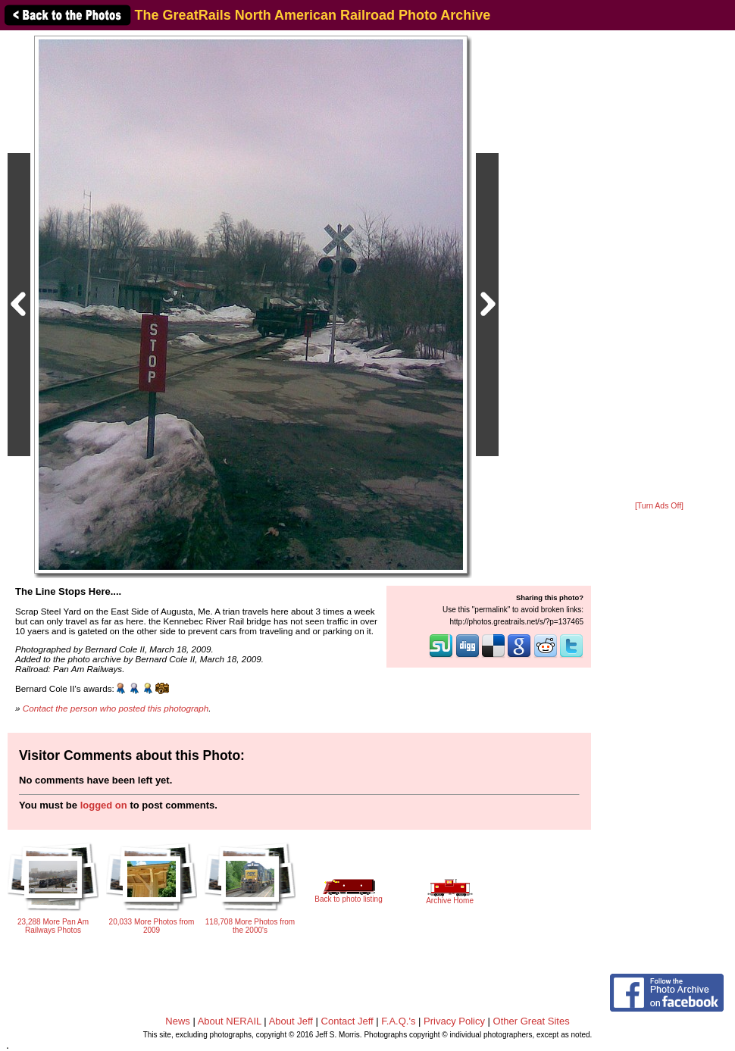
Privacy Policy (454, 1021)
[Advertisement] (659, 266)
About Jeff (291, 1021)
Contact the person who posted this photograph (116, 708)
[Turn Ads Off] (659, 506)
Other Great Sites (531, 1021)
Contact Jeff (347, 1021)
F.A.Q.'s (398, 1021)
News (177, 1021)
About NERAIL (229, 1021)
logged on (103, 805)
